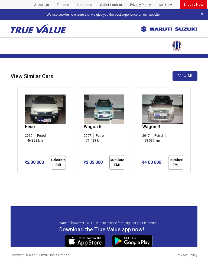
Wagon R (93, 126)
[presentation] (20, 131)
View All (185, 76)
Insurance (84, 5)
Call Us (164, 5)
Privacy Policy (140, 5)
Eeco (30, 126)
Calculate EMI (58, 162)
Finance (63, 5)
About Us (41, 5)
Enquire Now (193, 4)
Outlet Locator (111, 5)
